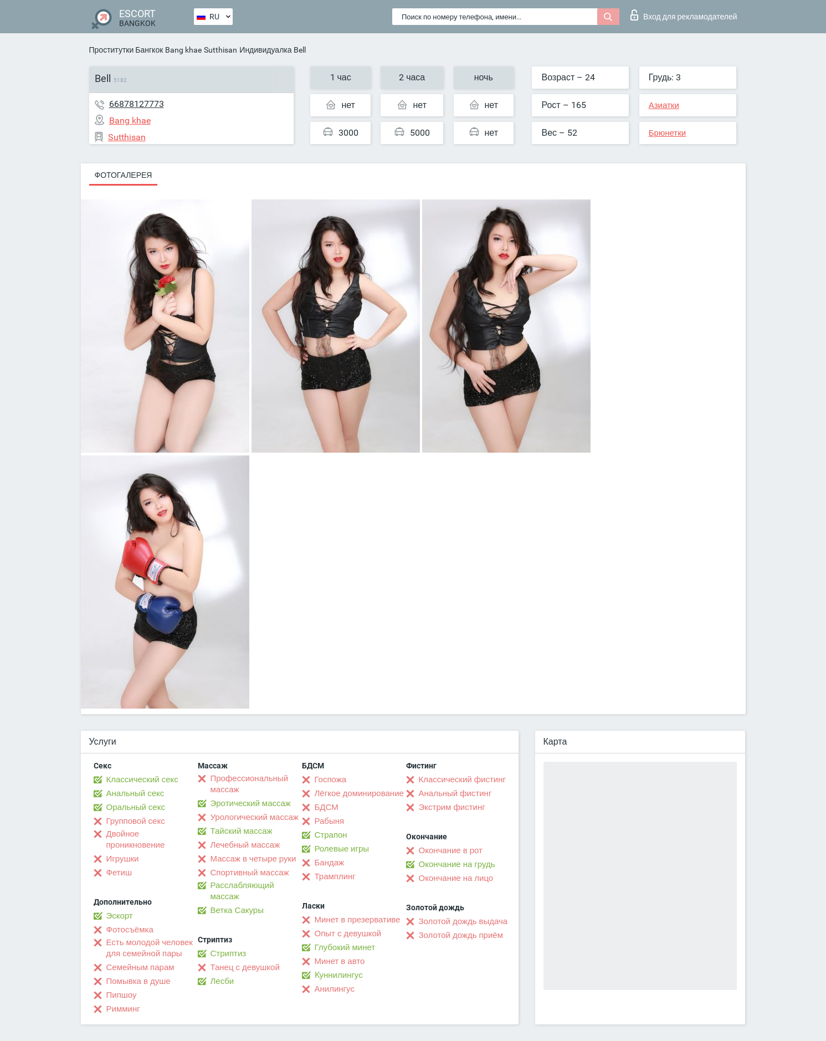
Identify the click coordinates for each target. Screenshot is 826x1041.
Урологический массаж (255, 817)
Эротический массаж (251, 803)
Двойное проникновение (135, 839)
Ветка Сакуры (237, 910)
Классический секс (142, 779)
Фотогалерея (123, 175)
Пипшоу (121, 995)
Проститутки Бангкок (126, 49)
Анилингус (335, 989)
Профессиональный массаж (250, 783)
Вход (683, 15)
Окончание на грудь (457, 864)
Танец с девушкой (245, 967)
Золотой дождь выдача (463, 921)
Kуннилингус (339, 975)
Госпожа (331, 779)
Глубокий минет (345, 947)
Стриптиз (229, 953)
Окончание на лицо (456, 878)
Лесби (222, 981)
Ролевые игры (342, 849)
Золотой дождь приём (461, 935)
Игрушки (122, 859)
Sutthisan (220, 49)
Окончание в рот (451, 850)
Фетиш (119, 873)
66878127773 (136, 104)
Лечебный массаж (245, 845)
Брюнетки (667, 133)
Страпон (331, 835)
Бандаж (330, 863)
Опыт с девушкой (348, 934)
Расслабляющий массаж (242, 890)
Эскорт (119, 916)
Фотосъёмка (129, 930)
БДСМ (326, 807)
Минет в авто (340, 961)
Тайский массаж (242, 831)
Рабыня (330, 821)
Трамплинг (335, 876)
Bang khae (183, 49)
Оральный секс (135, 807)
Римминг (123, 1009)
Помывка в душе (138, 981)
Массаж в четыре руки (253, 859)
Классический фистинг (462, 779)
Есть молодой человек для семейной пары (149, 947)
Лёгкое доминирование (359, 793)
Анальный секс (135, 793)
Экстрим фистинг (452, 807)
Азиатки (664, 105)
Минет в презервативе (358, 920)
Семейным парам (140, 967)
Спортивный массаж (250, 873)
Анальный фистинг (455, 793)
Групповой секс (135, 821)
